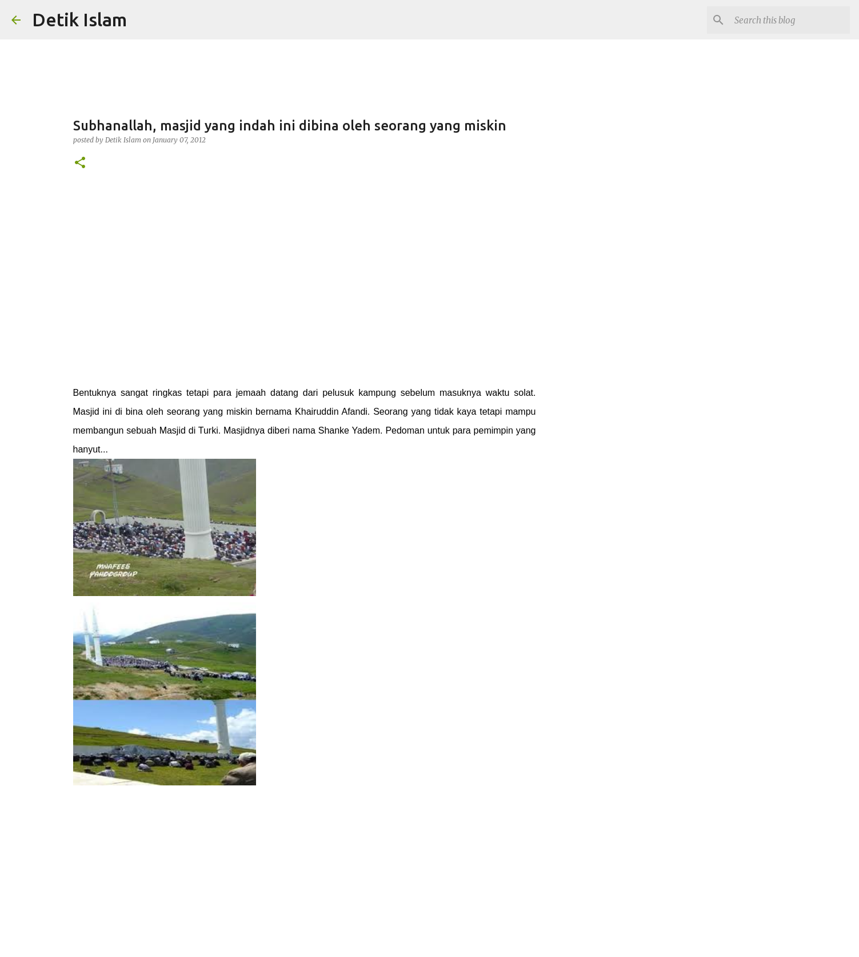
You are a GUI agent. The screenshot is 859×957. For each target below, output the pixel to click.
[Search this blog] (790, 20)
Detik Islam (79, 19)
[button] (80, 163)
